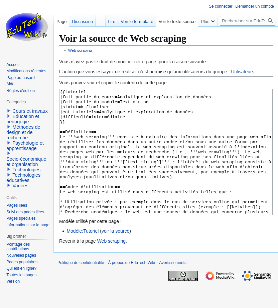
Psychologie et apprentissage (25, 145)
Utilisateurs (242, 71)
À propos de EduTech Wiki (131, 287)
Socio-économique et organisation (26, 161)
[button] (8, 110)
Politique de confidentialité (80, 287)
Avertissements (172, 287)
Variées (20, 185)
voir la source (115, 256)
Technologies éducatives (23, 177)
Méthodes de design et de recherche (23, 132)
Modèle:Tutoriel (82, 256)
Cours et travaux (30, 111)
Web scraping (80, 50)
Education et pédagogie (22, 119)
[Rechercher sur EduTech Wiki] (247, 21)
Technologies (26, 169)
